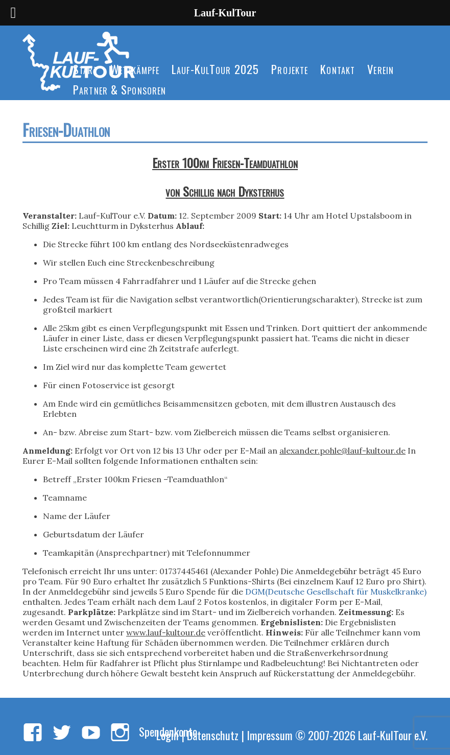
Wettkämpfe (134, 68)
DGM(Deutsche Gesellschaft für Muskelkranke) (336, 591)
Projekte (289, 68)
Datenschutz (213, 734)
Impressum (270, 734)
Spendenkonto (168, 731)
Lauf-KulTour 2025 (215, 68)
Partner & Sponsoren (119, 89)
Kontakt (337, 68)
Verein (380, 68)
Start (85, 68)
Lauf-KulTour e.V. (393, 734)
